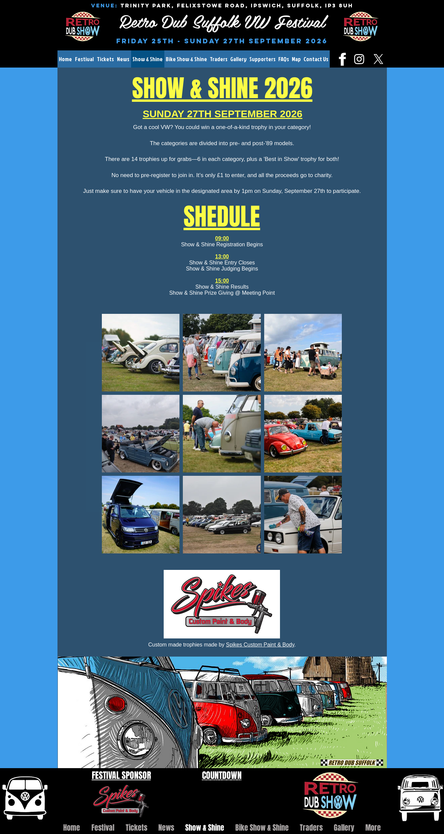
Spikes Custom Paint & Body (260, 645)
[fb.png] (340, 59)
